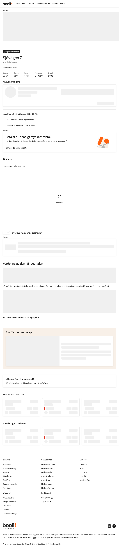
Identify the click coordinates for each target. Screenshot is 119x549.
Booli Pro (6, 480)
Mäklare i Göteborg (48, 468)
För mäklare (7, 488)
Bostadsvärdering (9, 468)
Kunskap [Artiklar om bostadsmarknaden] (6, 472)
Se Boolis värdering (10, 67)
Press (82, 468)
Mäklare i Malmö (47, 472)
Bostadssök (7, 464)
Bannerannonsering (10, 484)
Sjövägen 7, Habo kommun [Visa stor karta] (14, 166)
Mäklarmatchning (47, 488)
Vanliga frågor (85, 480)
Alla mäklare (45, 480)
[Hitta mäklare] (43, 4)
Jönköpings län (12, 383)
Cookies (6, 510)
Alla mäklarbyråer (47, 476)
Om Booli (83, 464)
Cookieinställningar (10, 514)
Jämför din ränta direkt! (17, 148)
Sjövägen (44, 383)
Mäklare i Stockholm (48, 464)
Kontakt (83, 476)
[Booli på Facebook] (114, 526)
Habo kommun (29, 383)
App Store (46, 502)
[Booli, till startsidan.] (7, 3)
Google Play (47, 498)
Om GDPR (7, 506)
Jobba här (83, 472)
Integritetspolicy (9, 502)
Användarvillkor (8, 498)
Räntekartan (7, 476)
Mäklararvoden (46, 484)
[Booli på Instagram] (109, 526)
